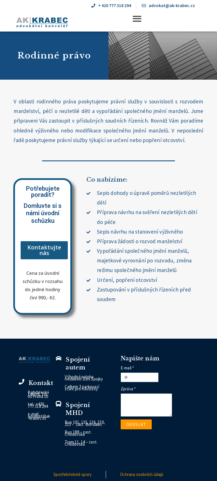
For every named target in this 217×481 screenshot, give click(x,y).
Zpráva (127, 388)
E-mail (126, 368)
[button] (137, 18)
